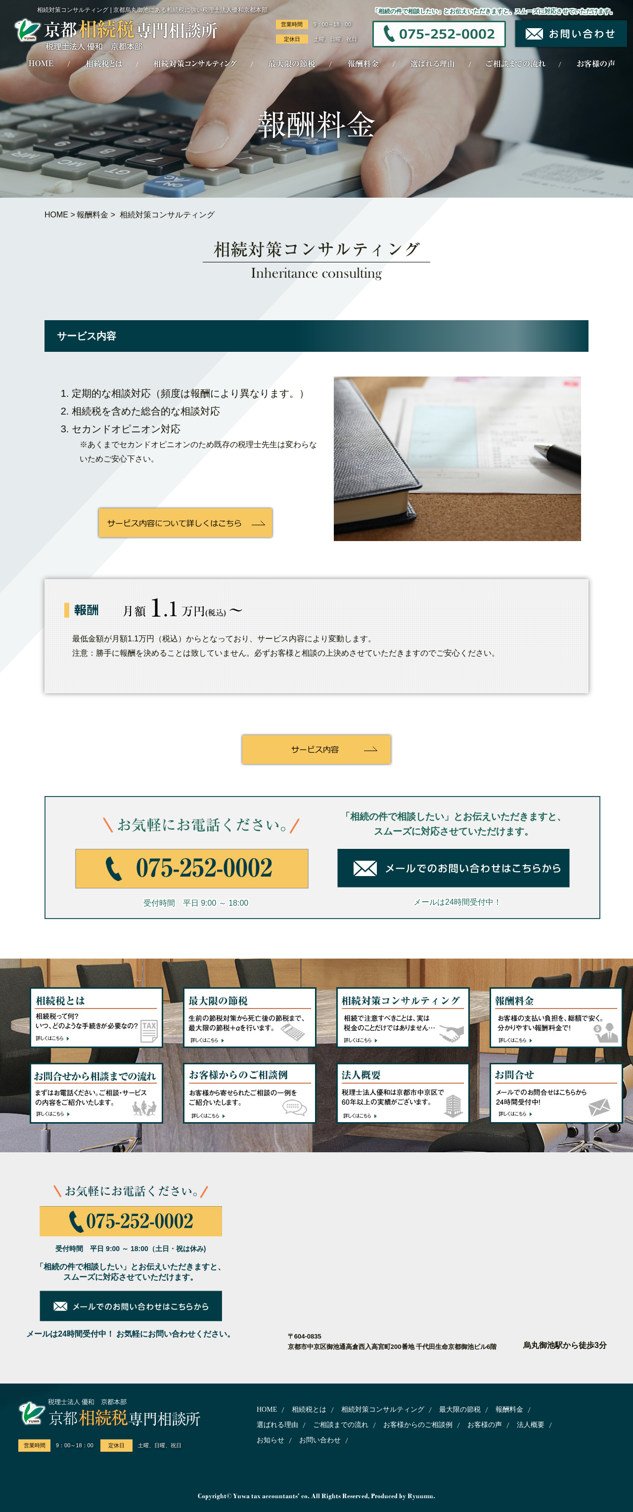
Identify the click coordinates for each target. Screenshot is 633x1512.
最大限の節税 (460, 1409)
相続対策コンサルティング (382, 1409)
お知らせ (270, 1440)
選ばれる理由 (277, 1424)
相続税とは (309, 1409)
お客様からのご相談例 (417, 1424)
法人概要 (530, 1424)
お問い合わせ (320, 1440)
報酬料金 (92, 214)
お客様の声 (484, 1424)
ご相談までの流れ (340, 1424)
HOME (56, 214)
